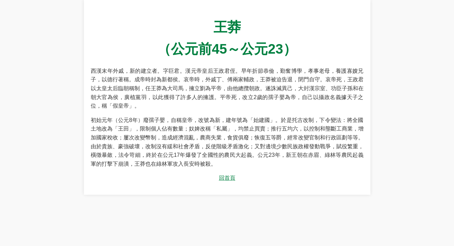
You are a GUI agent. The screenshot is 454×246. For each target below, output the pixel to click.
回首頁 (227, 178)
